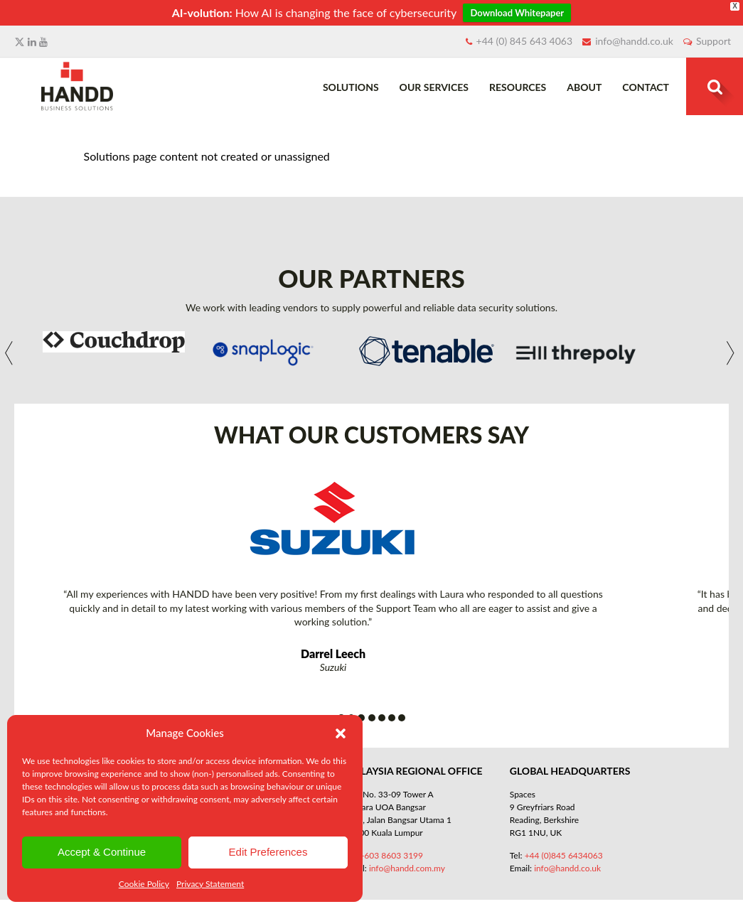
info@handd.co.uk (634, 41)
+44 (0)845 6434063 (564, 855)
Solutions (351, 87)
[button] (340, 733)
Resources (517, 87)
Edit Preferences (268, 852)
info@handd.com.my (407, 868)
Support (713, 41)
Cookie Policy (144, 883)
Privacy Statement (210, 883)
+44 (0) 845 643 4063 (524, 41)
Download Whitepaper (517, 12)
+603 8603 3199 (391, 855)
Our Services (434, 87)
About (584, 87)
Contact (645, 87)
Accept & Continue (102, 852)
